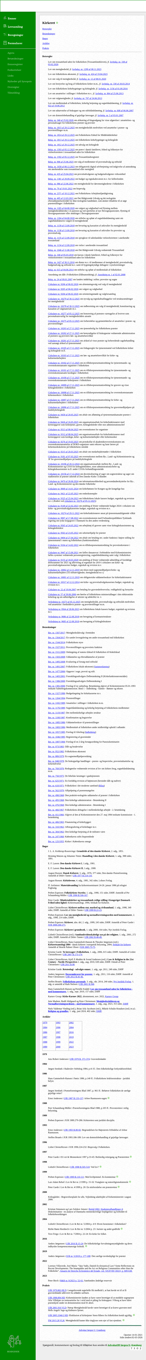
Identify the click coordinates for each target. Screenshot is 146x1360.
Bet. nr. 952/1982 (56, 751)
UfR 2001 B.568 (86, 984)
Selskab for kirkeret (122, 944)
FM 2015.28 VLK (56, 1320)
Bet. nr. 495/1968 (56, 800)
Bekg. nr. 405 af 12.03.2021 (61, 198)
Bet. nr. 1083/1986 (56, 727)
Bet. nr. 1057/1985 (56, 732)
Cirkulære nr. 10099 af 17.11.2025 (63, 385)
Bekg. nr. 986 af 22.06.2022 (61, 184)
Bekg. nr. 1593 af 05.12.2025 (61, 149)
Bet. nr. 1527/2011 (56, 647)
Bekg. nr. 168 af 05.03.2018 (61, 255)
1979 (45, 1022)
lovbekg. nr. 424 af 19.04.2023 (94, 74)
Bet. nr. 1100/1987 (56, 717)
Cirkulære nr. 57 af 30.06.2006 (62, 594)
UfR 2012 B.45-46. (75, 977)
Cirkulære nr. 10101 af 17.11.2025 (63, 370)
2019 (71, 1037)
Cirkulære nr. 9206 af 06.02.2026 (63, 284)
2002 (71, 1022)
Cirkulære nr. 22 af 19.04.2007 (62, 589)
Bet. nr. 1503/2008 (56, 657)
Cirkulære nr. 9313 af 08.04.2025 (63, 429)
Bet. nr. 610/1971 (56, 785)
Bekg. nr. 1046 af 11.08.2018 (61, 250)
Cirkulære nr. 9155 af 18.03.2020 (63, 560)
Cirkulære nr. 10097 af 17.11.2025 (63, 400)
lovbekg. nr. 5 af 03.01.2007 (110, 115)
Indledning (90, 732)
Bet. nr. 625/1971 (56, 781)
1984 (45, 1027)
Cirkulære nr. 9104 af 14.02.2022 (63, 545)
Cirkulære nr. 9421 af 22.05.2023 (63, 493)
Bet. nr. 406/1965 (56, 822)
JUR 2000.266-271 (56, 925)
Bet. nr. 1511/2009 (56, 652)
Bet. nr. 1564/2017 (56, 637)
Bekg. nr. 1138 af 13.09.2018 (61, 230)
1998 (58, 1037)
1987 (45, 1037)
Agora (11, 52)
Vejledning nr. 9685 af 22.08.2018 (63, 621)
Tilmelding (14, 92)
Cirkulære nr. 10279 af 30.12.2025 (64, 299)
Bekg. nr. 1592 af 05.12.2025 (61, 157)
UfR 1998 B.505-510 (80, 1167)
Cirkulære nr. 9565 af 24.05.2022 (63, 525)
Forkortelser (14, 69)
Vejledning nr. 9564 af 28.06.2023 (63, 609)
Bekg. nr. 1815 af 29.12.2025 (61, 127)
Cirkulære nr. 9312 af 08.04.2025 (63, 434)
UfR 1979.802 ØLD (57, 1290)
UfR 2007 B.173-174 (72, 954)
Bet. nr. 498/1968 (56, 795)
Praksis (45, 48)
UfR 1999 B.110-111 (74, 1177)
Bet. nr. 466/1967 (56, 810)
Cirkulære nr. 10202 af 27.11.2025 (63, 333)
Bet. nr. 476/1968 (56, 805)
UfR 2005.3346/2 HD (58, 1315)
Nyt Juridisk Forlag (122, 981)
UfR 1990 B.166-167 (78, 895)
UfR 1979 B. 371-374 (80, 1059)
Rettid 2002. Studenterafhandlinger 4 (106, 1209)
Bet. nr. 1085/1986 (56, 722)
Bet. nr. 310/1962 (56, 827)
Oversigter (13, 86)
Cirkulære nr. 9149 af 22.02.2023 (63, 506)
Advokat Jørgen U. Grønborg (92, 1330)
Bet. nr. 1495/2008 (56, 662)
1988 (45, 1042)
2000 (58, 1047)
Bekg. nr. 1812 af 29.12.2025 (61, 145)
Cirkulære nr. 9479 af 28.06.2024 (63, 481)
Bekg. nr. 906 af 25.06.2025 (61, 162)
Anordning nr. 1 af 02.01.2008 (111, 274)
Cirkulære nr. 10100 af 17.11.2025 (63, 377)
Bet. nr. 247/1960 (56, 836)
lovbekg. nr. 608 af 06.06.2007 (119, 110)
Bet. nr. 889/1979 (56, 756)
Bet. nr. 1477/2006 (56, 671)
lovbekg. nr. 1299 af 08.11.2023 (86, 69)
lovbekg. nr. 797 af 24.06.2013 (88, 98)
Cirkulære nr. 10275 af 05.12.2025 (64, 321)
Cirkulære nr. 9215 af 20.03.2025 (63, 452)
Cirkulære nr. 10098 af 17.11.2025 (63, 392)
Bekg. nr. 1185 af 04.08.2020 (61, 208)
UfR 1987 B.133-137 (73, 1098)
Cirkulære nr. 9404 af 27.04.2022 (63, 538)
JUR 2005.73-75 (87, 947)
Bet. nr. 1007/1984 (56, 742)
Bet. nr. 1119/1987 (56, 713)
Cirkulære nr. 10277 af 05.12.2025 (64, 313)
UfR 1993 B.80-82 (72, 1130)
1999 (58, 1042)
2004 (71, 1027)
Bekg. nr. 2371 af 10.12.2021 (61, 193)
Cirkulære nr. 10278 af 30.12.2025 (64, 306)
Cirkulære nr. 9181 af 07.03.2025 (63, 456)
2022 (71, 1042)
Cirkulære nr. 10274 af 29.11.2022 (63, 513)
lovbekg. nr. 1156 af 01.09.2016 (113, 88)
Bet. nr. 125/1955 (56, 841)
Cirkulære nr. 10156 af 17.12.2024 (64, 474)
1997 (58, 1032)
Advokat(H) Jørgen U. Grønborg (125, 1344)
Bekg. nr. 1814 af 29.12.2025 (61, 135)
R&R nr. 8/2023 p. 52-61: (72, 1280)
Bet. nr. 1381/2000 (56, 686)
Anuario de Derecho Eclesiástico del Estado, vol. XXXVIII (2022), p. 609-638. (96, 1271)
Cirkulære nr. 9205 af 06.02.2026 (63, 289)
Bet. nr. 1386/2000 (56, 681)
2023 (71, 1047)
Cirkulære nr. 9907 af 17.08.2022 (63, 518)
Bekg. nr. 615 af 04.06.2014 (61, 270)
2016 (71, 1032)
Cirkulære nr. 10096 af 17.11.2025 (63, 407)
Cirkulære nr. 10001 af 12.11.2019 (63, 577)
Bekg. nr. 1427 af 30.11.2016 (61, 262)
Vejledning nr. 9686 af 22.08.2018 (63, 616)
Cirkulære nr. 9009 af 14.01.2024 (63, 489)
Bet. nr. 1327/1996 (56, 693)
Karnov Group (111, 996)
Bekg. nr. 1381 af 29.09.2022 (61, 179)
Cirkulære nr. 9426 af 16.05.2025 (63, 422)
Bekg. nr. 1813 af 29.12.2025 (61, 140)
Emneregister (15, 64)
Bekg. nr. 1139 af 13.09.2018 (61, 225)
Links (11, 75)
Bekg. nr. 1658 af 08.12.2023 (61, 166)
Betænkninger (48, 33)
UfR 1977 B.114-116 (82, 875)
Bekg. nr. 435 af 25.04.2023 (61, 174)
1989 (45, 1047)
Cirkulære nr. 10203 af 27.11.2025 (63, 328)
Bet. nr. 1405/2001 (56, 676)
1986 (45, 1032)
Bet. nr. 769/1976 (56, 768)
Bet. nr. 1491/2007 (56, 666)
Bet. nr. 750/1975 (56, 776)
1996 (58, 1027)
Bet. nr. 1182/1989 (56, 703)
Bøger (45, 38)
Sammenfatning (101, 666)
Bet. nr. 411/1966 (56, 814)
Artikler (46, 43)
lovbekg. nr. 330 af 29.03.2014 (116, 84)
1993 (58, 1022)
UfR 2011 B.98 (68, 964)
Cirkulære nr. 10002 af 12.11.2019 (63, 570)
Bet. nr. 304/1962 (56, 832)
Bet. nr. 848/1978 (56, 761)
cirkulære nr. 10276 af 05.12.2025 (79, 501)
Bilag (101, 785)
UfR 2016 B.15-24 (74, 1243)
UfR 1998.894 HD (56, 1297)
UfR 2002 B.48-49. (93, 937)
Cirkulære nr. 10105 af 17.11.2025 (63, 348)
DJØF (125, 1004)
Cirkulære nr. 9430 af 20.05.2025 (63, 415)
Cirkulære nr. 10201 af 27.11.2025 (63, 340)
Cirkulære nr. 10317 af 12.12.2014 (64, 582)
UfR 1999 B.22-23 (93, 910)
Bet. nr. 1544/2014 (56, 642)
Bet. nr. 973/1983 (56, 746)
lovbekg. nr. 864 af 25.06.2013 (109, 93)
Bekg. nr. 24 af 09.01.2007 (60, 279)
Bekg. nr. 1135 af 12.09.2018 (61, 238)
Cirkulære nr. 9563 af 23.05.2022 (63, 533)
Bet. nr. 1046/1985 (56, 737)
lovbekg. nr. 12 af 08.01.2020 (92, 79)
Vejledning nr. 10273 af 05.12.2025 (64, 602)
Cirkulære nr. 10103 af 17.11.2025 (63, 355)
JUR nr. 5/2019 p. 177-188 (78, 1256)
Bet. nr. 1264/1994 (56, 698)
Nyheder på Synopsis (20, 81)
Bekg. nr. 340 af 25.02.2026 (61, 120)
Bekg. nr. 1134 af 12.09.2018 (61, 245)
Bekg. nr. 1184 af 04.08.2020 (61, 218)
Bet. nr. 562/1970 (56, 790)
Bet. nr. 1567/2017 (56, 633)
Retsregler (47, 29)
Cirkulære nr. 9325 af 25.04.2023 (63, 498)
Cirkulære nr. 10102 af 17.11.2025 (63, 363)
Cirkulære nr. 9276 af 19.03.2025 (63, 442)
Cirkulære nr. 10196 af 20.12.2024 (64, 464)
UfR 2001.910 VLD (57, 1307)
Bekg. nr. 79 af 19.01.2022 (60, 188)
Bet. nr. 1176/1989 (56, 708)
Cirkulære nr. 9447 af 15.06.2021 (63, 552)
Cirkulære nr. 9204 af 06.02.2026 (63, 294)
